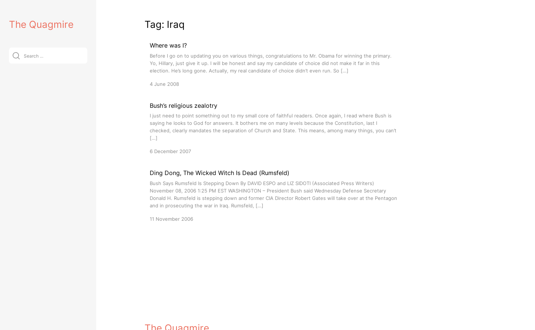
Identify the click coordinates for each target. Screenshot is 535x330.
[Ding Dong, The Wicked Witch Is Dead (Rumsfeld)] (275, 195)
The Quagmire (41, 24)
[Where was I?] (275, 64)
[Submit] (16, 55)
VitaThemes (199, 326)
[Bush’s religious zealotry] (275, 128)
